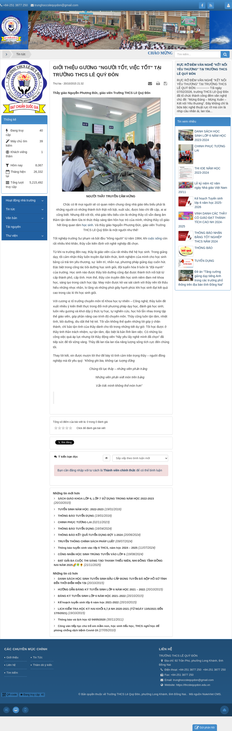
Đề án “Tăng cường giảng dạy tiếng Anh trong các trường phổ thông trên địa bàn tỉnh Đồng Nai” (200, 278)
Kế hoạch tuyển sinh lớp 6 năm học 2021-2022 (88, 602)
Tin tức (10, 209)
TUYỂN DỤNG (204, 260)
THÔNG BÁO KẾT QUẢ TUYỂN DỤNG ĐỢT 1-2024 (90, 534)
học (84, 225)
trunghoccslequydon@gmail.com (56, 5)
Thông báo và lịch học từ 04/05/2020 (81, 619)
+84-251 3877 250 (15, 5)
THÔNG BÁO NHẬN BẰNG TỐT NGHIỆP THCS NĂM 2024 (208, 237)
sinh (90, 225)
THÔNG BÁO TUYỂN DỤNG (76, 515)
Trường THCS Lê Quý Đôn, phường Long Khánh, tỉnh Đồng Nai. (147, 694)
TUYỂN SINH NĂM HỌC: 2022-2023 (81, 509)
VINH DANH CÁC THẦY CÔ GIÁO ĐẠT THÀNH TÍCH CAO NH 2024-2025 (202, 220)
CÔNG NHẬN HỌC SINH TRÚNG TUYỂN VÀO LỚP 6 (91, 554)
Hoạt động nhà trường (20, 200)
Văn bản (11, 218)
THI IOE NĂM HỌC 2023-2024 (207, 170)
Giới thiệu (12, 657)
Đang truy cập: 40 (32, 694)
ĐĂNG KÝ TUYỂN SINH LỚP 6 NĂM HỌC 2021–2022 (92, 596)
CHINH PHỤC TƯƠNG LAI (75, 522)
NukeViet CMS (211, 694)
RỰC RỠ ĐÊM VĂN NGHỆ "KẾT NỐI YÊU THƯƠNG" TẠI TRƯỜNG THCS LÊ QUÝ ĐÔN (202, 69)
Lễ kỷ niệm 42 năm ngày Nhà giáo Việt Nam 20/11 (202, 188)
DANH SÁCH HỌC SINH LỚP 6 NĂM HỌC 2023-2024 (210, 136)
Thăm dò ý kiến (42, 665)
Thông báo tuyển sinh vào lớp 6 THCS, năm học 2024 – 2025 (97, 547)
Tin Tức (37, 657)
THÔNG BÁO (203, 248)
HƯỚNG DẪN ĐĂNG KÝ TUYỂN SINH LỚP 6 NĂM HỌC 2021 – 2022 (101, 589)
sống (158, 238)
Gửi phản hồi (205, 728)
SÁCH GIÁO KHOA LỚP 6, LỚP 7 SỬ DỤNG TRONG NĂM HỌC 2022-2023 (106, 498)
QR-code (9, 694)
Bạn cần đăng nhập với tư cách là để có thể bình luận (110, 470)
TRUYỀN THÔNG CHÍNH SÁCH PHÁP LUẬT (86, 541)
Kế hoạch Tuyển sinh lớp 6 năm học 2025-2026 (208, 203)
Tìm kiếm (12, 672)
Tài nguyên (13, 226)
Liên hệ (10, 665)
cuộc (151, 238)
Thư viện (12, 235)
